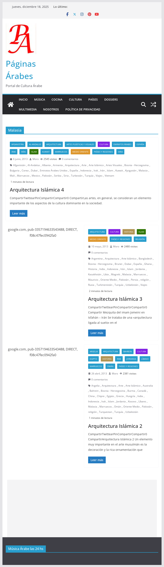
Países (93, 99)
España (140, 144)
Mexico (36, 175)
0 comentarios (68, 159)
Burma (131, 391)
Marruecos (61, 151)
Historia (128, 231)
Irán (23, 151)
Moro (36, 159)
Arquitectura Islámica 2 (115, 425)
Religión (140, 239)
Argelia (94, 351)
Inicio (23, 99)
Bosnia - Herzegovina (136, 165)
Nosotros (51, 109)
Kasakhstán (94, 274)
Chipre (100, 396)
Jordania (140, 269)
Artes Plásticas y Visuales (80, 144)
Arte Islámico (96, 165)
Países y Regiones (103, 151)
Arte (84, 165)
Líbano (145, 358)
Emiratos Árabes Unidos (53, 170)
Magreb (115, 274)
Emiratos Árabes (122, 144)
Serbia (57, 175)
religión (144, 279)
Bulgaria (14, 170)
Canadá (141, 391)
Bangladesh (145, 258)
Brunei (118, 264)
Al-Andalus (35, 144)
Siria (120, 151)
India (102, 269)
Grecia (120, 396)
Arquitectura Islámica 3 (115, 298)
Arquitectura (53, 144)
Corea (25, 170)
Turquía (89, 175)
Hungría (130, 396)
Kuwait (46, 151)
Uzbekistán (132, 285)
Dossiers (111, 99)
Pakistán (47, 175)
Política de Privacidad (82, 109)
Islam (34, 151)
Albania (46, 165)
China (91, 396)
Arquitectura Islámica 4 (37, 189)
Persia (134, 279)
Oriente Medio (108, 279)
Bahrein (127, 351)
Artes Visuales (114, 165)
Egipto (93, 358)
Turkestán (76, 175)
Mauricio (93, 279)
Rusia (91, 285)
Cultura (75, 99)
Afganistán (17, 144)
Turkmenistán (104, 285)
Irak (13, 151)
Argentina (97, 258)
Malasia (143, 170)
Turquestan (105, 412)
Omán (110, 366)
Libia (106, 274)
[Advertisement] (82, 508)
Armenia (58, 165)
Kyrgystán (130, 170)
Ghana (148, 264)
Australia (148, 385)
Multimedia (28, 109)
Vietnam (109, 175)
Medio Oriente (80, 151)
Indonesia (85, 170)
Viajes (99, 175)
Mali (12, 175)
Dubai (34, 170)
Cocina (57, 99)
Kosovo (132, 401)
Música (39, 99)
